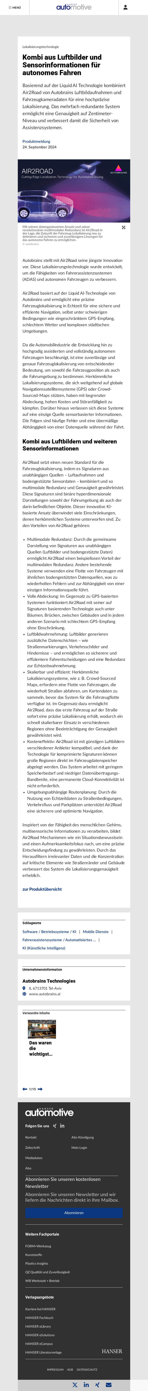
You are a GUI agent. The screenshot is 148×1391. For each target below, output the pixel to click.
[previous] (24, 1089)
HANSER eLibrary (38, 1326)
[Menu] (15, 7)
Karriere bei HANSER (40, 1309)
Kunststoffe (33, 1255)
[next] (40, 1089)
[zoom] (124, 228)
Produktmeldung (36, 141)
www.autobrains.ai (44, 994)
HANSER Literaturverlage (43, 1352)
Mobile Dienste (96, 932)
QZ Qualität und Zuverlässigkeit (47, 1272)
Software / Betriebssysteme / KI (49, 932)
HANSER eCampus (39, 1344)
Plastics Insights (36, 1263)
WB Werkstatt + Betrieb (42, 1281)
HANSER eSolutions (40, 1335)
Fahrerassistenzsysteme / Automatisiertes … (59, 940)
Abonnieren (74, 1213)
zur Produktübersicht (42, 889)
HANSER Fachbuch (39, 1318)
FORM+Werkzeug (38, 1246)
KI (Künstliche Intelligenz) (43, 948)
